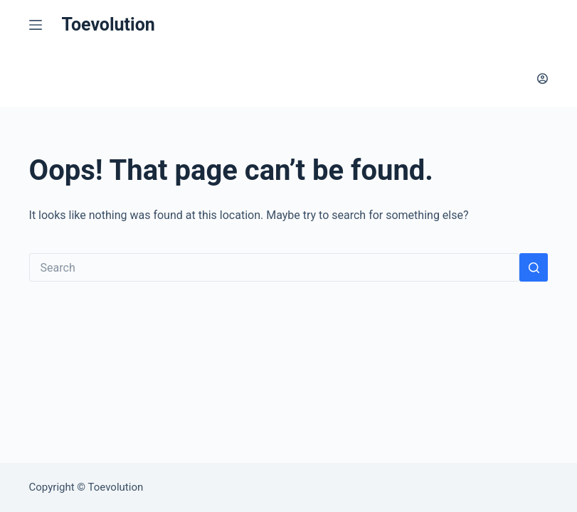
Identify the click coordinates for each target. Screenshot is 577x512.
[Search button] (533, 267)
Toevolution (108, 24)
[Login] (542, 78)
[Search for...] (274, 267)
